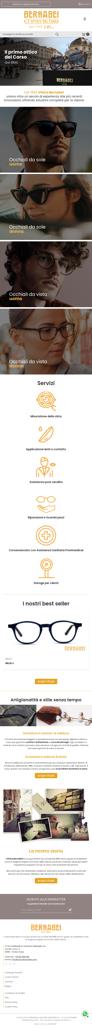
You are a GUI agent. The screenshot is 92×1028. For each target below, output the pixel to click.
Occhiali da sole (27, 159)
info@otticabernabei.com (24, 959)
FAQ (7, 997)
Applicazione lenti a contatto (46, 501)
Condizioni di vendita (15, 993)
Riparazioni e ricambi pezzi (46, 569)
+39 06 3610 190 (22, 956)
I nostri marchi (11, 977)
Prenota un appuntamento (26, 4)
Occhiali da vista (28, 294)
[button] (46, 681)
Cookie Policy (11, 1006)
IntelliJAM (52, 1023)
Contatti (9, 981)
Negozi (8, 986)
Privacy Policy (11, 1002)
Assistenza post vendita (46, 534)
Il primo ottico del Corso (21, 54)
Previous (6, 677)
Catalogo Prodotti (13, 972)
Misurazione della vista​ (46, 468)
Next (85, 677)
